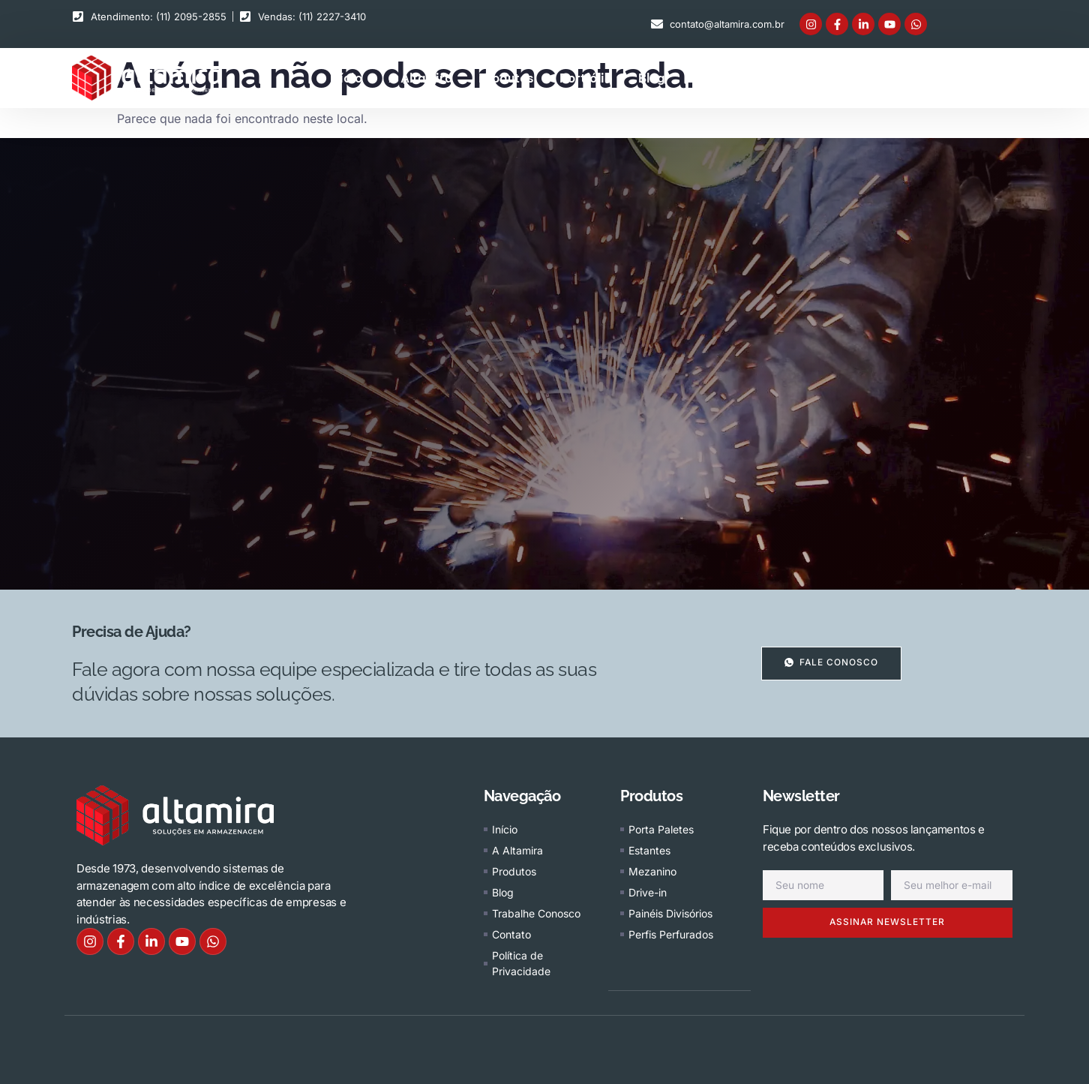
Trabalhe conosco (744, 78)
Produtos (505, 78)
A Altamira (420, 78)
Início (346, 78)
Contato (848, 78)
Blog (651, 78)
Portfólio (586, 78)
